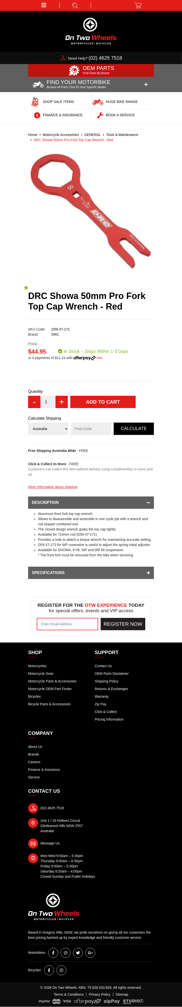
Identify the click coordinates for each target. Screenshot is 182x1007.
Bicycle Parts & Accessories (49, 704)
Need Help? (95, 58)
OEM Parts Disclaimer (112, 674)
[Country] (48, 429)
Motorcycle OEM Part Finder (50, 689)
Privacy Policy (99, 994)
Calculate (134, 428)
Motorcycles (37, 666)
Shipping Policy (106, 681)
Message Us (50, 843)
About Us (35, 747)
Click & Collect (106, 712)
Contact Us (103, 666)
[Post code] (91, 429)
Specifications (91, 573)
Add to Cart (103, 402)
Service (34, 777)
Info (99, 358)
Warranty (102, 696)
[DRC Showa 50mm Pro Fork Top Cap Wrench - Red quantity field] (48, 402)
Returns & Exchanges (111, 689)
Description (91, 502)
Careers (34, 762)
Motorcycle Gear (41, 674)
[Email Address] (67, 624)
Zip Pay (100, 704)
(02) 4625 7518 (52, 808)
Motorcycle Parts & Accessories (52, 681)
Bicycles (34, 696)
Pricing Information (109, 719)
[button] (44, 5)
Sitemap (122, 994)
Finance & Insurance (44, 770)
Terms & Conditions (69, 994)
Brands (33, 754)
